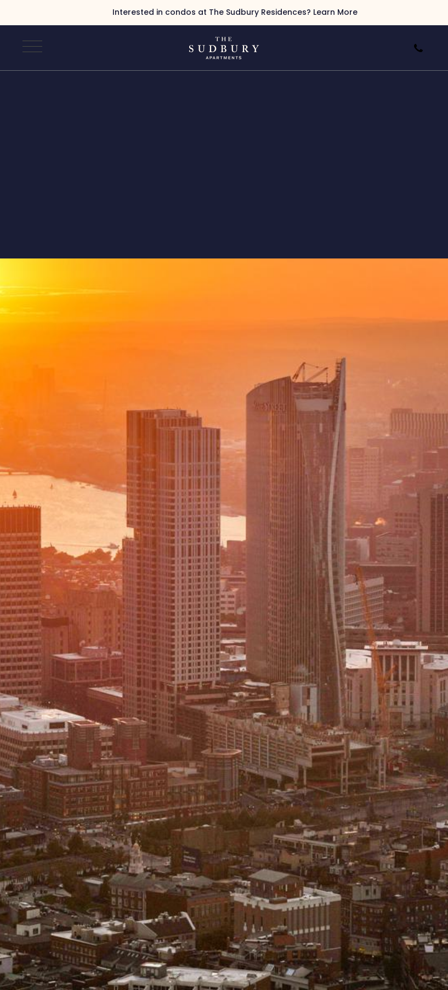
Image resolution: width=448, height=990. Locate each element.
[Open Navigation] (31, 48)
